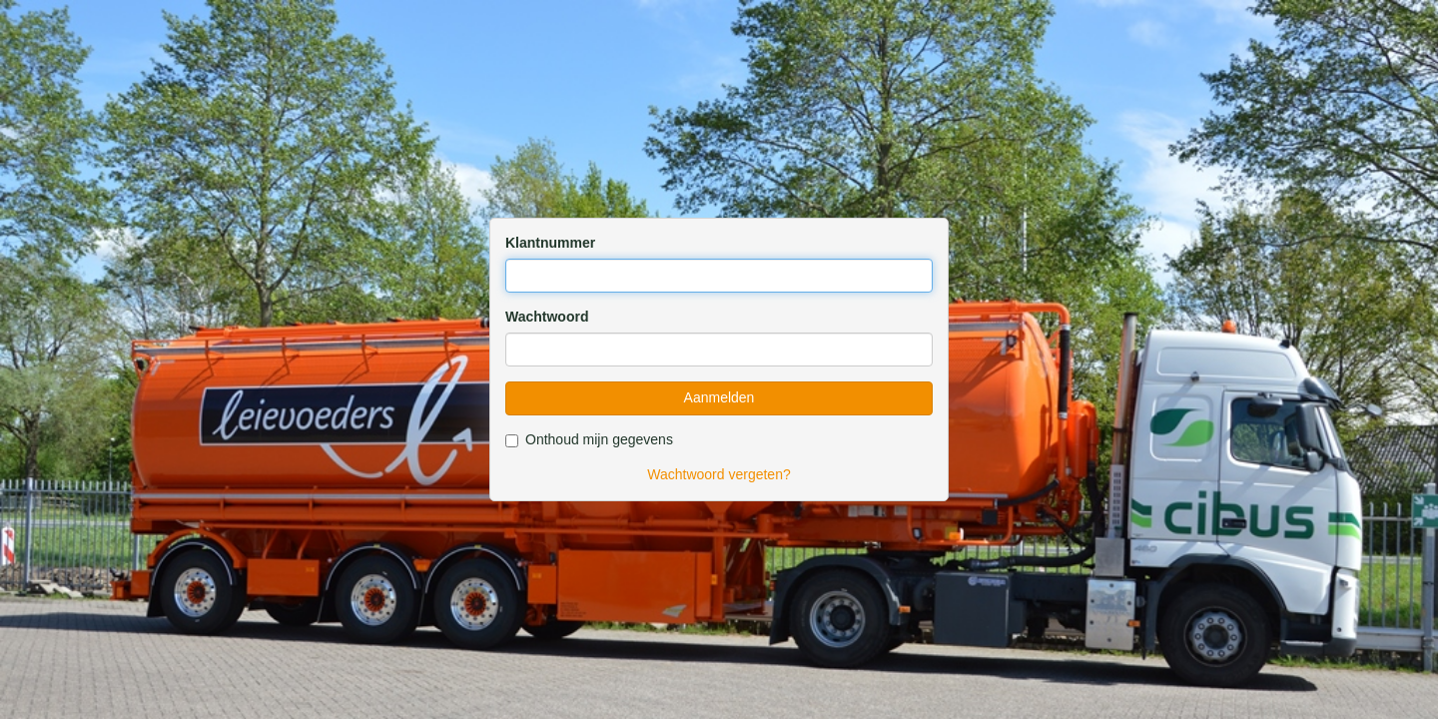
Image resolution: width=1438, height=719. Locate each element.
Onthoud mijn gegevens (589, 439)
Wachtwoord (546, 317)
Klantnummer (550, 243)
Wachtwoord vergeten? (718, 474)
